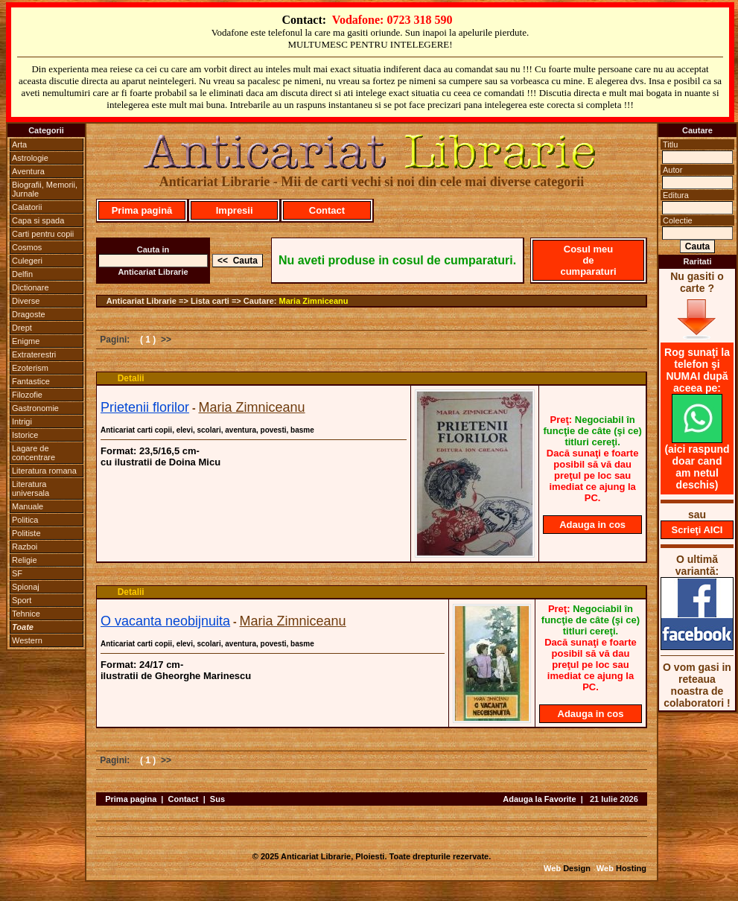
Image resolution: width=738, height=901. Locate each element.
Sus (217, 799)
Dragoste (28, 314)
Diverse (25, 300)
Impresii (234, 210)
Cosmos (27, 247)
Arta (19, 144)
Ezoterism (30, 367)
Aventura (28, 171)
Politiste (26, 533)
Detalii (131, 378)
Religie (24, 559)
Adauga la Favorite (539, 799)
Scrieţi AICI (697, 529)
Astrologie (30, 157)
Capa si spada (38, 220)
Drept (22, 327)
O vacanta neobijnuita (165, 621)
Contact (327, 210)
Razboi (24, 546)
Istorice (25, 434)
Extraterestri (34, 354)
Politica (25, 519)
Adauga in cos (592, 524)
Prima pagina (130, 799)
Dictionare (30, 287)
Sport (21, 600)
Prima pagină (142, 210)
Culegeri (27, 260)
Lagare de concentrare (33, 453)
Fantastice (31, 381)
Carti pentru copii (43, 233)
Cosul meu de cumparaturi (588, 260)
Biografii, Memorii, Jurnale (44, 189)
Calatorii (27, 207)
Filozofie (27, 394)
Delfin (22, 274)
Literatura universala (30, 488)
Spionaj (25, 586)
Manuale (27, 506)
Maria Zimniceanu (314, 300)
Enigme (25, 341)
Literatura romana (44, 470)
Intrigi (22, 421)
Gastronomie (35, 408)
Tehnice (26, 613)
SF (17, 573)
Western (27, 640)
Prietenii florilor (145, 407)
